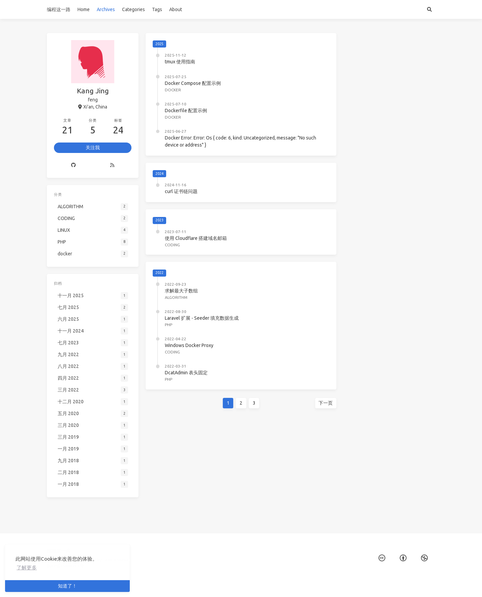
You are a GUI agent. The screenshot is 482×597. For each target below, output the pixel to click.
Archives (106, 9)
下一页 (326, 403)
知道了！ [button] (67, 586)
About (175, 9)
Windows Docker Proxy (189, 345)
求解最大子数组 (181, 290)
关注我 (93, 147)
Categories (133, 9)
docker (173, 90)
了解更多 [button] (27, 567)
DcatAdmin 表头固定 (186, 372)
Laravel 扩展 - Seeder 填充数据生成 (202, 318)
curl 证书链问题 (181, 191)
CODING (172, 245)
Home (84, 9)
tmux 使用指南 (180, 61)
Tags (157, 9)
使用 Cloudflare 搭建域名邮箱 (196, 238)
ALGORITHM (176, 297)
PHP (168, 324)
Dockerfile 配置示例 (186, 110)
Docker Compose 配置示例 (193, 83)
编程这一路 (58, 9)
